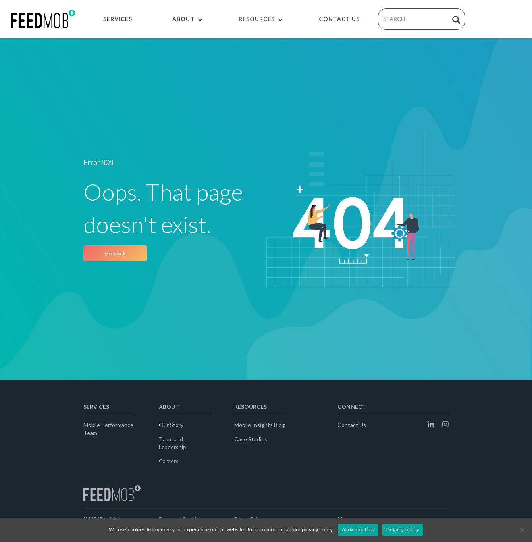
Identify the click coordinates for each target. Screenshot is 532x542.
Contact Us (351, 424)
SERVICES (117, 18)
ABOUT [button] (187, 18)
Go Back (115, 253)
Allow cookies (358, 529)
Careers (169, 461)
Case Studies (250, 439)
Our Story (171, 424)
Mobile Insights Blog (259, 424)
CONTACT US (339, 18)
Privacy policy (402, 529)
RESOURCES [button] (261, 18)
